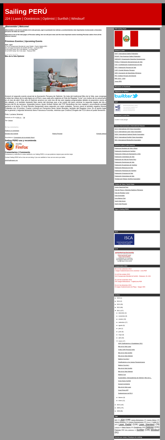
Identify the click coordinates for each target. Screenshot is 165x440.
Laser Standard (146, 424)
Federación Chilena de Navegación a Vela (128, 154)
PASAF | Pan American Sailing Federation (127, 56)
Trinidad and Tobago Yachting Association (127, 179)
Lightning (117, 427)
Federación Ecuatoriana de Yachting (126, 165)
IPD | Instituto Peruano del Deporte (125, 76)
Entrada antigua (101, 133)
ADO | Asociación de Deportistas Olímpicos (128, 73)
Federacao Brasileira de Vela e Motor (126, 148)
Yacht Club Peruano (121, 204)
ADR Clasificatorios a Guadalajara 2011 (130, 343)
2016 (118, 298)
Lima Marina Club (120, 198)
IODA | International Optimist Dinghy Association (129, 134)
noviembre (122, 316)
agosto (121, 325)
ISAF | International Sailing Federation (126, 53)
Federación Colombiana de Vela (124, 157)
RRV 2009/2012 (129, 430)
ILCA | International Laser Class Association (128, 131)
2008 (118, 411)
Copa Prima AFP (123, 390)
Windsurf (155, 430)
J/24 (122, 420)
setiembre (122, 322)
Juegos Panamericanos (136, 422)
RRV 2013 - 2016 (120, 78)
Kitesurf (149, 422)
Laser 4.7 (156, 422)
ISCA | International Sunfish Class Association (129, 137)
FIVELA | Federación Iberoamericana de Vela (128, 62)
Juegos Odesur (151, 420)
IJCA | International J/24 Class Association (128, 129)
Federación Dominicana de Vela (124, 162)
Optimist (10, 120)
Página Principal (57, 133)
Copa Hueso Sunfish (124, 381)
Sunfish (140, 430)
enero (120, 400)
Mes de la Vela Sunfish (125, 353)
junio (120, 332)
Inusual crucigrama (124, 384)
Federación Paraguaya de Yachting (125, 170)
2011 (118, 310)
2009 (118, 408)
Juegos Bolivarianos (137, 420)
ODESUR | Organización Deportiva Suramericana (130, 59)
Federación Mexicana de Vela (124, 168)
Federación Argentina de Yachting (125, 151)
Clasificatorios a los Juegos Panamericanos (131, 362)
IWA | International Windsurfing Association (128, 140)
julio (120, 328)
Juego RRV (118, 81)
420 (116, 420)
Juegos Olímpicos (120, 422)
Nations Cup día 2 (123, 359)
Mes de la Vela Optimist (125, 356)
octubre (121, 319)
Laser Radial (125, 424)
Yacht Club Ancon (120, 201)
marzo (121, 341)
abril (120, 338)
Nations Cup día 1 (123, 365)
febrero (121, 397)
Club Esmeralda (120, 195)
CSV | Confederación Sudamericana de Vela (128, 64)
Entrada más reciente (11, 133)
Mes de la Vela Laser (124, 346)
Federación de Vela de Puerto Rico (125, 159)
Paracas (118, 430)
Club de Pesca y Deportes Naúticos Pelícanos (129, 190)
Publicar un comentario (12, 130)
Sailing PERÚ (26, 11)
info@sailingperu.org (11, 160)
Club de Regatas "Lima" (122, 193)
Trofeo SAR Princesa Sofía (126, 349)
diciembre (122, 313)
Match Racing (126, 427)
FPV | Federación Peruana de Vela (125, 67)
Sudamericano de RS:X (125, 393)
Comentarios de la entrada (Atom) (24, 137)
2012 (118, 307)
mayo (120, 335)
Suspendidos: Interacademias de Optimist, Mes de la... (135, 378)
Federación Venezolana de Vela (124, 176)
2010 (118, 405)
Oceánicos (138, 427)
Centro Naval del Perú (121, 187)
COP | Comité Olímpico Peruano (125, 70)
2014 (118, 301)
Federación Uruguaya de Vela (124, 173)
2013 (118, 304)
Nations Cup (122, 374)
